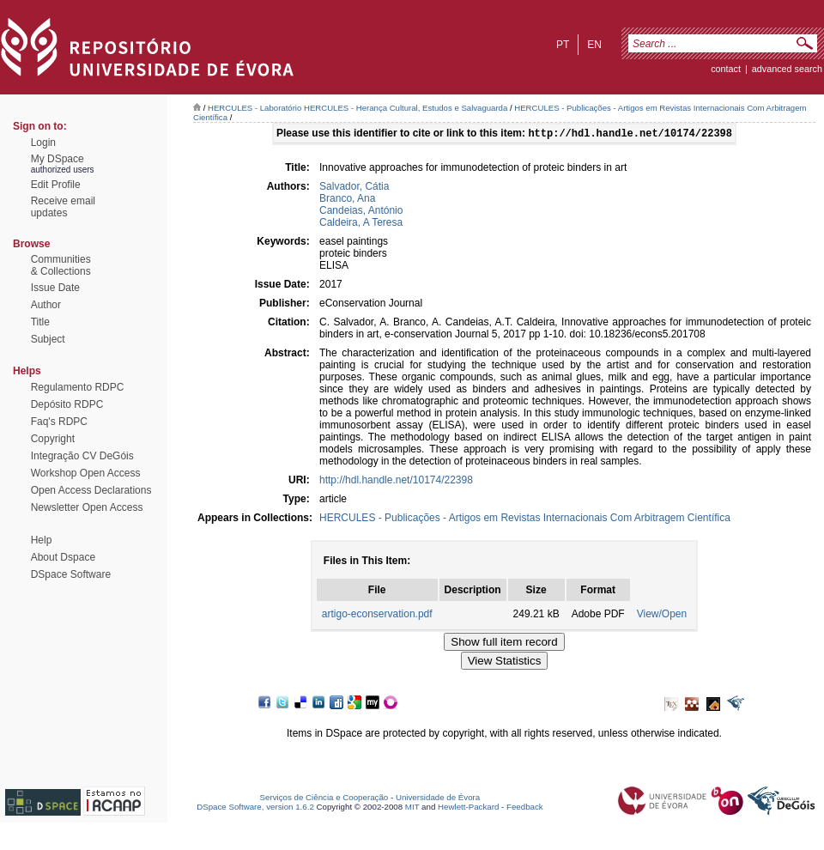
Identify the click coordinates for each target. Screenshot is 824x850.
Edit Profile (56, 185)
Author (46, 305)
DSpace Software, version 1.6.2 (255, 808)
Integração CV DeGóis (82, 456)
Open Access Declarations (91, 490)
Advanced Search (787, 69)
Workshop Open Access (86, 473)
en (594, 45)
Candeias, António (361, 212)
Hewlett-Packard (468, 808)
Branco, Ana (347, 200)
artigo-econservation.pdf (377, 616)
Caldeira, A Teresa (361, 224)
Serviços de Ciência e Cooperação (324, 799)
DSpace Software (71, 574)
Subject (48, 339)
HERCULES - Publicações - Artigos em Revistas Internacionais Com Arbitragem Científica (524, 519)
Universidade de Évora (438, 799)
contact (726, 69)
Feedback (524, 808)
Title (40, 322)
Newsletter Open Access (87, 507)
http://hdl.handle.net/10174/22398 (396, 482)
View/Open (662, 616)
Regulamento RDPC (77, 387)
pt (562, 45)
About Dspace (63, 557)
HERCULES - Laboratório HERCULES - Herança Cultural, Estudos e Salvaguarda (357, 107)
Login (43, 143)
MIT (412, 808)
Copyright (53, 439)
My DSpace (57, 159)
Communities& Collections (61, 265)
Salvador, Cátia (354, 188)
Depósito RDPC (67, 404)
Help (41, 540)
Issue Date (55, 288)
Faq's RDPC (59, 422)
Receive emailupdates (63, 207)
